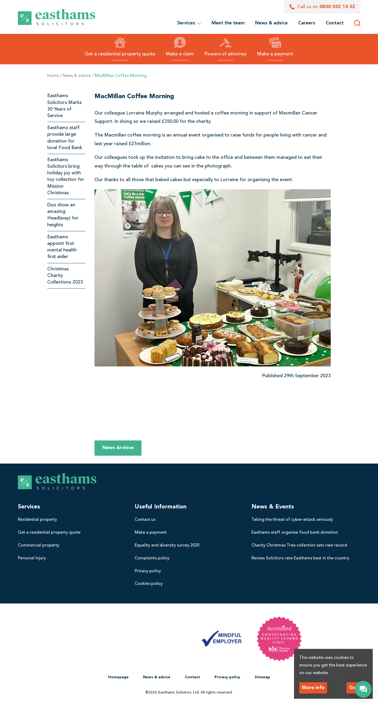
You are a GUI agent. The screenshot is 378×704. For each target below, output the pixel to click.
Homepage (118, 677)
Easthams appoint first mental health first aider (62, 247)
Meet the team (228, 23)
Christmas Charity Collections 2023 (65, 276)
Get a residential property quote (120, 46)
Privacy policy (148, 571)
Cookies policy (149, 584)
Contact (335, 23)
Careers (306, 23)
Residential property (37, 520)
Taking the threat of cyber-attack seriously (292, 520)
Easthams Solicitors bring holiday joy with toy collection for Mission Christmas (65, 176)
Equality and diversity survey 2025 (167, 545)
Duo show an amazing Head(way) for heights (62, 215)
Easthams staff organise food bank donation (294, 532)
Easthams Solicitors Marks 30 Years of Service (64, 105)
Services (189, 23)
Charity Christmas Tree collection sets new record (299, 545)
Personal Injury (32, 558)
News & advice (271, 23)
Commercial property (38, 545)
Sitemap (262, 677)
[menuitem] (228, 23)
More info (313, 687)
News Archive (118, 447)
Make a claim (180, 46)
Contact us (145, 520)
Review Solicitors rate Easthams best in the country (300, 558)
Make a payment (275, 46)
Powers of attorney (225, 46)
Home (53, 76)
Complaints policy (152, 558)
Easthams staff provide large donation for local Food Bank (64, 137)
